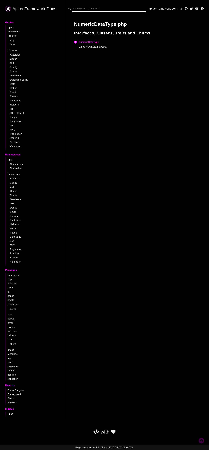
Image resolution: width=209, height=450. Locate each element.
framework (13, 275)
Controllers (16, 168)
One (12, 44)
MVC (13, 129)
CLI (12, 63)
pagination (13, 366)
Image (13, 117)
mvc (10, 362)
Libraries (12, 50)
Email (13, 92)
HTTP (13, 109)
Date (12, 84)
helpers (12, 335)
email (10, 323)
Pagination (16, 134)
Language (15, 121)
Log (12, 125)
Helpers (14, 104)
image (11, 350)
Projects (12, 36)
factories (12, 331)
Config (13, 67)
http (10, 339)
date (10, 314)
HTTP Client (17, 113)
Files (10, 414)
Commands (16, 164)
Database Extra (19, 80)
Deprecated (14, 394)
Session (14, 142)
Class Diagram (16, 390)
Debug (13, 88)
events (11, 327)
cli (9, 292)
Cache (13, 59)
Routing (14, 138)
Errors (11, 398)
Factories (15, 100)
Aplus (11, 27)
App (12, 40)
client (13, 344)
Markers (12, 402)
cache (11, 287)
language (13, 354)
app (10, 279)
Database (15, 75)
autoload (12, 283)
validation (13, 379)
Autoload (15, 55)
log (9, 358)
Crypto (14, 71)
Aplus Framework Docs (30, 9)
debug (11, 318)
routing (11, 370)
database (13, 304)
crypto (11, 300)
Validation (15, 146)
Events (14, 96)
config (11, 296)
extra (13, 308)
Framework (14, 31)
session (12, 375)
